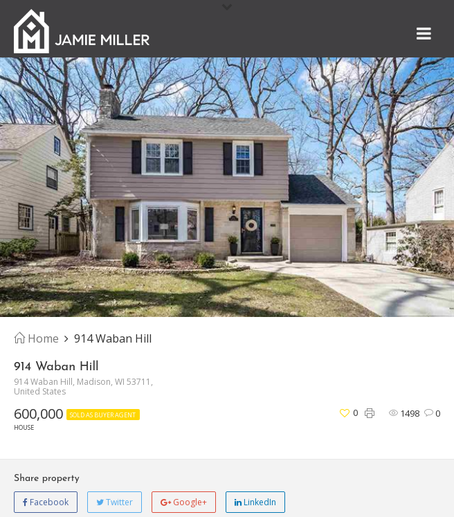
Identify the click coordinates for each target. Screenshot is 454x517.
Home (36, 338)
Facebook (46, 502)
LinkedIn (255, 502)
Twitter (114, 502)
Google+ (184, 502)
